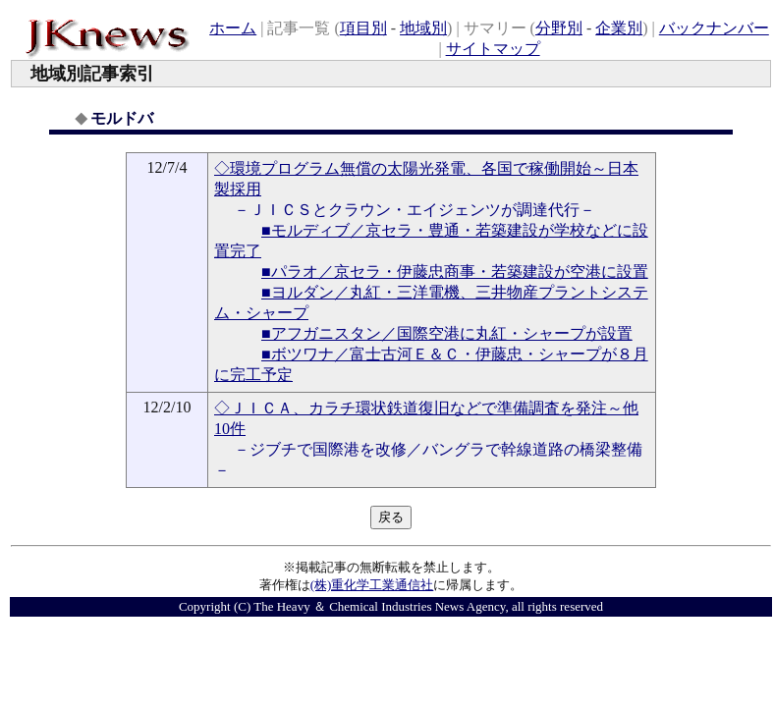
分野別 (558, 28)
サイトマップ (493, 48)
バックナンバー (714, 28)
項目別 (363, 28)
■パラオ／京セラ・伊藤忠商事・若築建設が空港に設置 (454, 271)
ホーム (232, 28)
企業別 (618, 28)
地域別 (423, 28)
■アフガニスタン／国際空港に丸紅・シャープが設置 (447, 333)
